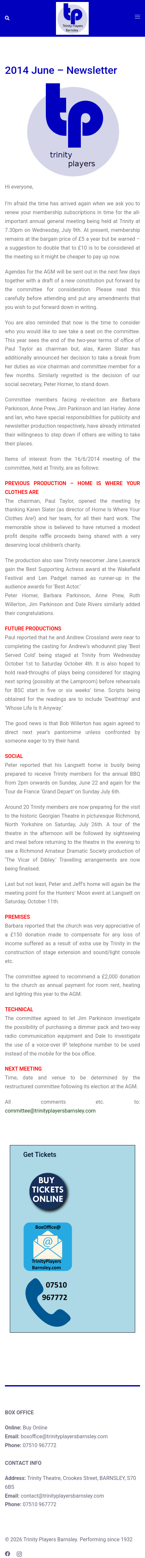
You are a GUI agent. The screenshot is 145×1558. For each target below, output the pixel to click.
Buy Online (35, 1428)
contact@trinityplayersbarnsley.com (62, 1496)
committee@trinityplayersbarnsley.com (50, 1111)
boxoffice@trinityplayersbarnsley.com (64, 1436)
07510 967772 (39, 1445)
